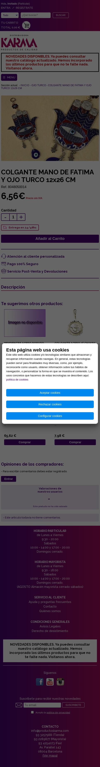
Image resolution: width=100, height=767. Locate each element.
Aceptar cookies (50, 392)
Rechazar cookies (49, 404)
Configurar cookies (50, 416)
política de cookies (17, 379)
